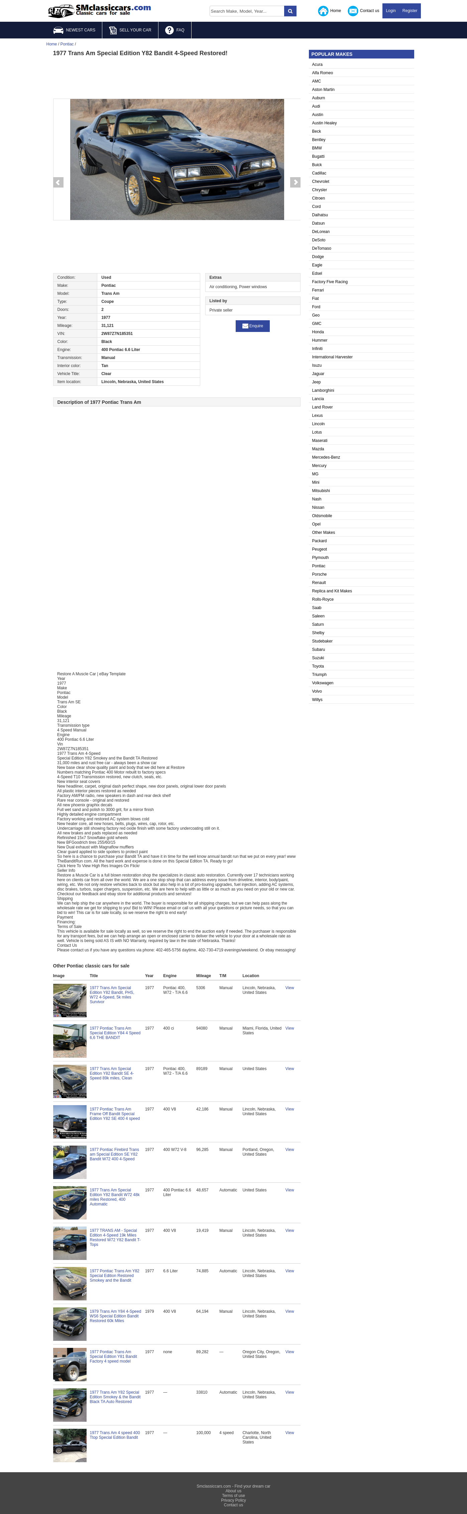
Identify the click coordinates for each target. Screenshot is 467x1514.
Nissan (318, 507)
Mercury (319, 465)
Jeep (316, 382)
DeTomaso (321, 248)
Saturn (318, 624)
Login (390, 10)
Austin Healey (324, 123)
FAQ (175, 30)
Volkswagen (323, 683)
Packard (319, 541)
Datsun (318, 223)
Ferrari (318, 290)
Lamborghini (323, 390)
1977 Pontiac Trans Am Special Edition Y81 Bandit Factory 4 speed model (113, 1357)
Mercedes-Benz (326, 457)
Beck (316, 131)
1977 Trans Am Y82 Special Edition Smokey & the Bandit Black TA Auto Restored (115, 1397)
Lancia (318, 398)
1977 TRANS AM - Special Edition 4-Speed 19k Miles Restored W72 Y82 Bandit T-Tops (115, 1237)
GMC (317, 323)
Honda (318, 332)
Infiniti (317, 348)
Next (295, 182)
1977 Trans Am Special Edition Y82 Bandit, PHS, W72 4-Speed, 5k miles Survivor (112, 994)
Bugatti (318, 156)
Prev (58, 182)
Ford (316, 307)
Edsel (317, 273)
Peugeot (319, 549)
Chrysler (319, 190)
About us (233, 1491)
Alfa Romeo (322, 73)
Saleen (318, 616)
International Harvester (332, 357)
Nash (317, 499)
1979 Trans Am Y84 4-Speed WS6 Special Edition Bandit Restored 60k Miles (115, 1316)
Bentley (319, 139)
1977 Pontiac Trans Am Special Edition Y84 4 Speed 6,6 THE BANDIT (115, 1033)
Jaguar (318, 373)
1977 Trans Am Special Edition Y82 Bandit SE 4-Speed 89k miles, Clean (112, 1073)
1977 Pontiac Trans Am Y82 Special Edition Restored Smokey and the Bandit (115, 1276)
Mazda (318, 449)
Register (410, 10)
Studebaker (322, 641)
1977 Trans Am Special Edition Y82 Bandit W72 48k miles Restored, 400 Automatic (115, 1197)
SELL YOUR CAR (130, 30)
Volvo (317, 691)
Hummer (320, 340)
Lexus (317, 415)
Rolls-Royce (323, 599)
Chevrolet (320, 181)
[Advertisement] (177, 77)
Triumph (319, 674)
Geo (316, 315)
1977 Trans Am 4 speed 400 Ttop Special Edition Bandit (115, 1435)
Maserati (320, 440)
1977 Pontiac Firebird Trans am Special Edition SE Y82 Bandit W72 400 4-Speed (114, 1154)
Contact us (363, 11)
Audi (316, 106)
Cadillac (319, 173)
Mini (316, 482)
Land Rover (322, 407)
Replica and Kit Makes (332, 591)
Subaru (318, 649)
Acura (317, 64)
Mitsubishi (321, 490)
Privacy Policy (233, 1500)
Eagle (317, 265)
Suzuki (318, 658)
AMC (316, 81)
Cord (316, 206)
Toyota (318, 666)
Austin (317, 114)
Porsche (319, 574)
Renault (319, 582)
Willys (317, 699)
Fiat (315, 298)
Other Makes (323, 532)
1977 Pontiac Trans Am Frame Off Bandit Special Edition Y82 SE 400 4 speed (115, 1114)
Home (329, 11)
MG (315, 474)
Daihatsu (320, 215)
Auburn (318, 98)
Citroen (318, 198)
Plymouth (320, 557)
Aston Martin (323, 89)
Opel (316, 524)
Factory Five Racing (330, 281)
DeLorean (321, 231)
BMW (317, 148)
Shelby (318, 632)
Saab (317, 607)
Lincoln (318, 424)
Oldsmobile (322, 515)
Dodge (318, 256)
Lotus (317, 432)
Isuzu (317, 365)
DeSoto (319, 240)
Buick (317, 164)
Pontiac (319, 566)
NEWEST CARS (74, 30)
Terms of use (233, 1495)
